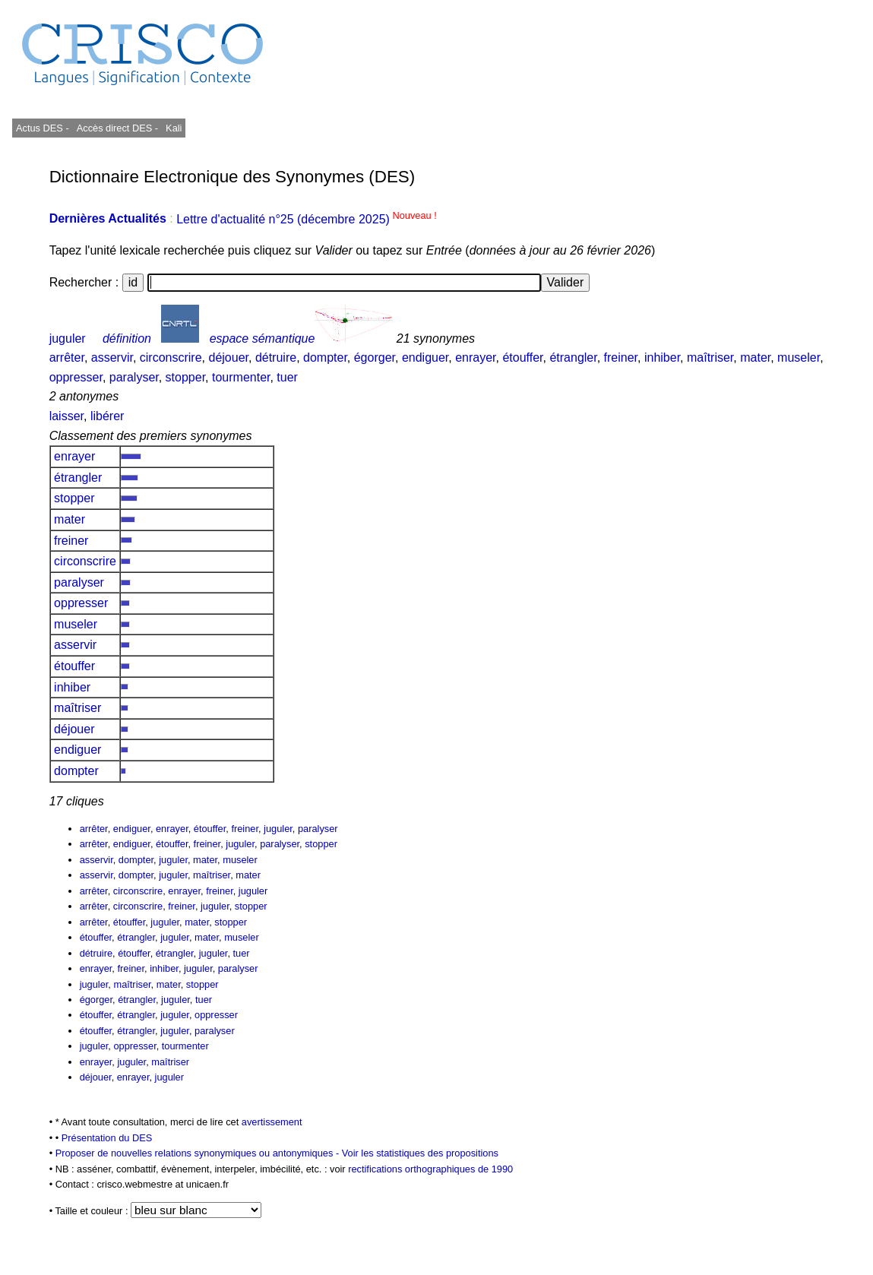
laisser (66, 416)
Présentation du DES (107, 1138)
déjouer (228, 357)
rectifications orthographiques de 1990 (430, 1169)
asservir (112, 357)
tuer (287, 377)
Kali (174, 128)
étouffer (522, 357)
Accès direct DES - (117, 128)
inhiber (662, 357)
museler (798, 357)
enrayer (475, 357)
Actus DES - (42, 128)
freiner (620, 357)
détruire (275, 357)
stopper (185, 377)
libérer (107, 416)
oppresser (76, 377)
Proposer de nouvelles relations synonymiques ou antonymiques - (198, 1153)
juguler (67, 338)
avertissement (272, 1122)
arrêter (66, 357)
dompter (325, 357)
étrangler (572, 357)
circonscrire (171, 357)
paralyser (134, 377)
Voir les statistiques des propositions (420, 1153)
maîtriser (710, 357)
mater (755, 357)
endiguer (425, 357)
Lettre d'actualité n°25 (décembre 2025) (306, 219)
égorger (374, 357)
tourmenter (241, 377)
